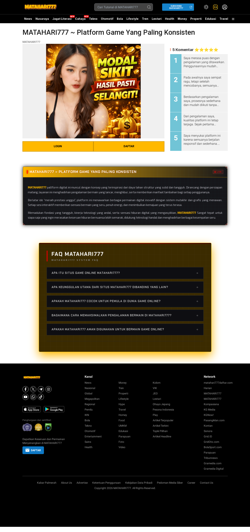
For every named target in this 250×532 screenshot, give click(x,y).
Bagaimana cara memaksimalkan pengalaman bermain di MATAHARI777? (125, 315)
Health (169, 18)
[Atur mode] (206, 7)
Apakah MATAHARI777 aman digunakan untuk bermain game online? (125, 329)
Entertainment (93, 436)
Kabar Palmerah (46, 482)
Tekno (93, 18)
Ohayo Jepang (161, 404)
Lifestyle (132, 18)
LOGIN (58, 146)
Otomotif (107, 18)
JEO (155, 393)
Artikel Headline (162, 436)
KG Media (209, 409)
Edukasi (210, 18)
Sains (88, 441)
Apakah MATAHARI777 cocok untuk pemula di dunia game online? (125, 301)
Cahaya (80, 18)
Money (182, 18)
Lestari (156, 20)
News (28, 18)
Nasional (90, 388)
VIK (155, 388)
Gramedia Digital (214, 468)
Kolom (156, 382)
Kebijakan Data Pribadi (138, 482)
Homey (123, 414)
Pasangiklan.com (214, 420)
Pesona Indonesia (163, 409)
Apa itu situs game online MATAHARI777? (125, 273)
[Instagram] (48, 389)
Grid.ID (208, 436)
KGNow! (209, 414)
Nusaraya (42, 18)
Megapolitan (92, 398)
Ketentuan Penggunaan (106, 482)
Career (191, 482)
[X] (33, 389)
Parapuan (124, 436)
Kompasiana (211, 404)
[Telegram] (41, 389)
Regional (90, 404)
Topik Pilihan (160, 431)
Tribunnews (211, 457)
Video (122, 447)
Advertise (82, 482)
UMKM (123, 425)
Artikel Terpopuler (163, 420)
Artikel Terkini (160, 425)
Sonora (208, 431)
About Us (66, 482)
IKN (87, 414)
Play (155, 414)
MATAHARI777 (31, 41)
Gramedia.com (212, 463)
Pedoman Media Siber (170, 482)
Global (88, 393)
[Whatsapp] (33, 397)
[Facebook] (25, 389)
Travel (223, 18)
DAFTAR (129, 146)
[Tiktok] (41, 397)
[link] (215, 7)
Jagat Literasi (62, 18)
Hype (122, 404)
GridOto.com (211, 441)
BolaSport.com (213, 447)
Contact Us (206, 482)
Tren (145, 18)
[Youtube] (25, 397)
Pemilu (89, 409)
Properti (196, 18)
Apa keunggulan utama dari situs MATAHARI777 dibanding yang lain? (125, 287)
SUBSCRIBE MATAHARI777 (176, 7)
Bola (120, 18)
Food (122, 420)
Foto (121, 441)
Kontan (208, 425)
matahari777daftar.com (218, 382)
